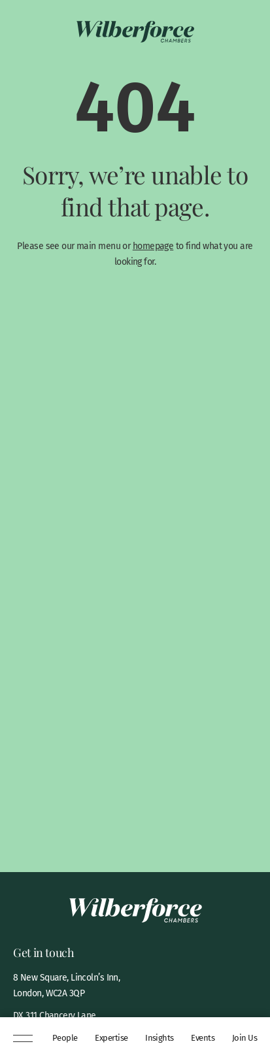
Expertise (111, 1038)
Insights (159, 1038)
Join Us (244, 1038)
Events (202, 1038)
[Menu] (23, 1039)
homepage (153, 245)
